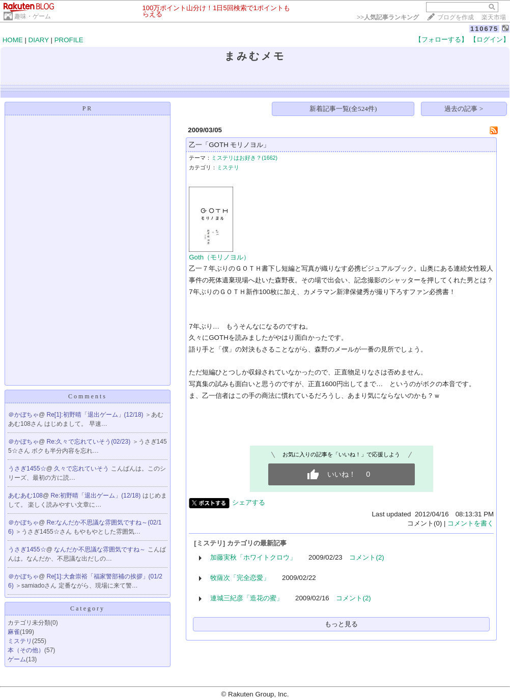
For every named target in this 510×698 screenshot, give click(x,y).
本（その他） (26, 650)
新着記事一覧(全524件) (343, 108)
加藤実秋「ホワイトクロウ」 (253, 557)
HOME (13, 40)
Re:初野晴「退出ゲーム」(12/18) (97, 495)
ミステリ (20, 641)
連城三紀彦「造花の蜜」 (246, 598)
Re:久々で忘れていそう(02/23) (89, 441)
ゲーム (17, 659)
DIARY (39, 40)
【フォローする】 (441, 39)
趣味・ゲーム (32, 16)
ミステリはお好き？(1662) (244, 158)
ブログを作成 (455, 17)
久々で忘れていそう (82, 468)
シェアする (248, 502)
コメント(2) (366, 557)
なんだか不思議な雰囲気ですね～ (100, 549)
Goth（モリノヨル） (219, 257)
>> (388, 17)
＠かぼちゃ (23, 414)
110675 (484, 29)
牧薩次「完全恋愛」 (240, 577)
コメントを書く (470, 523)
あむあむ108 (25, 495)
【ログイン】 (489, 39)
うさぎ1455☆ (27, 468)
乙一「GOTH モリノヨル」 (229, 145)
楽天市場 (493, 17)
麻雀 (14, 631)
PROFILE (68, 40)
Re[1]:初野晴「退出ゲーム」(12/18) (96, 414)
